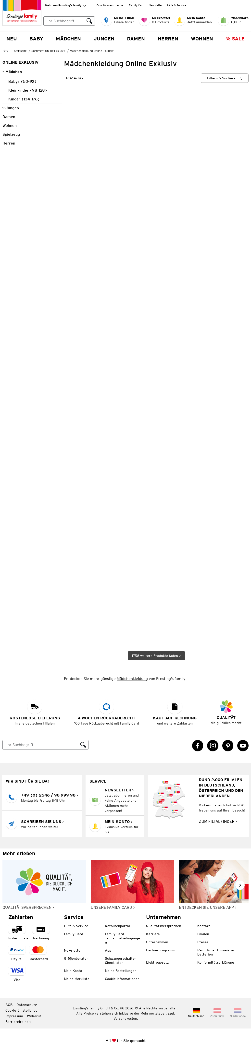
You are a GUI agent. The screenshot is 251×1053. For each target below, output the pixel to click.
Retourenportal (117, 926)
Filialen (203, 934)
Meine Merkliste (76, 979)
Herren (168, 39)
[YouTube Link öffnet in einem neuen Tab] (243, 745)
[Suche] (40, 745)
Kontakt (203, 926)
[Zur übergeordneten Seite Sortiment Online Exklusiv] (5, 50)
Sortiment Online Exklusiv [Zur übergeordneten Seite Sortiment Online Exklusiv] (48, 51)
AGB (9, 1005)
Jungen (104, 39)
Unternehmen (157, 942)
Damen (136, 39)
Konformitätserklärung (215, 962)
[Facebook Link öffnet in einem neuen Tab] (197, 745)
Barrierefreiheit (18, 1022)
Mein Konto (73, 971)
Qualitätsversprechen (111, 5)
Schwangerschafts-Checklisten (120, 960)
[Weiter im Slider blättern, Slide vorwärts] (240, 885)
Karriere (153, 934)
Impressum (14, 1016)
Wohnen (202, 39)
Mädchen (68, 39)
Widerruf (34, 1016)
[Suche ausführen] (89, 21)
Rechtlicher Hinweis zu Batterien (215, 952)
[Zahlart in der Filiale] (18, 932)
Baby (36, 39)
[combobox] (69, 21)
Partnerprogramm (160, 950)
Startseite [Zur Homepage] (20, 51)
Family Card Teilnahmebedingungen (122, 938)
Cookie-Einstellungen (22, 1010)
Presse (202, 942)
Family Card (136, 5)
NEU (11, 39)
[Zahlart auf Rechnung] (41, 932)
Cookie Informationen (122, 979)
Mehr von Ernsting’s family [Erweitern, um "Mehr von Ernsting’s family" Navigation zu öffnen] (65, 5)
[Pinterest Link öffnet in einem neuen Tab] (228, 745)
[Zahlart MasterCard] (38, 953)
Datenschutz (26, 1005)
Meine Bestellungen (121, 971)
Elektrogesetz (157, 962)
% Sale (235, 39)
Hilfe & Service (176, 5)
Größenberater (76, 958)
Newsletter (156, 5)
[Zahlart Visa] (16, 974)
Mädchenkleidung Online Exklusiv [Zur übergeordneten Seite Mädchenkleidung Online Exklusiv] (91, 51)
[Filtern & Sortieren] (225, 78)
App (108, 950)
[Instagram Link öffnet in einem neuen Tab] (212, 745)
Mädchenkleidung (132, 678)
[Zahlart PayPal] (16, 953)
